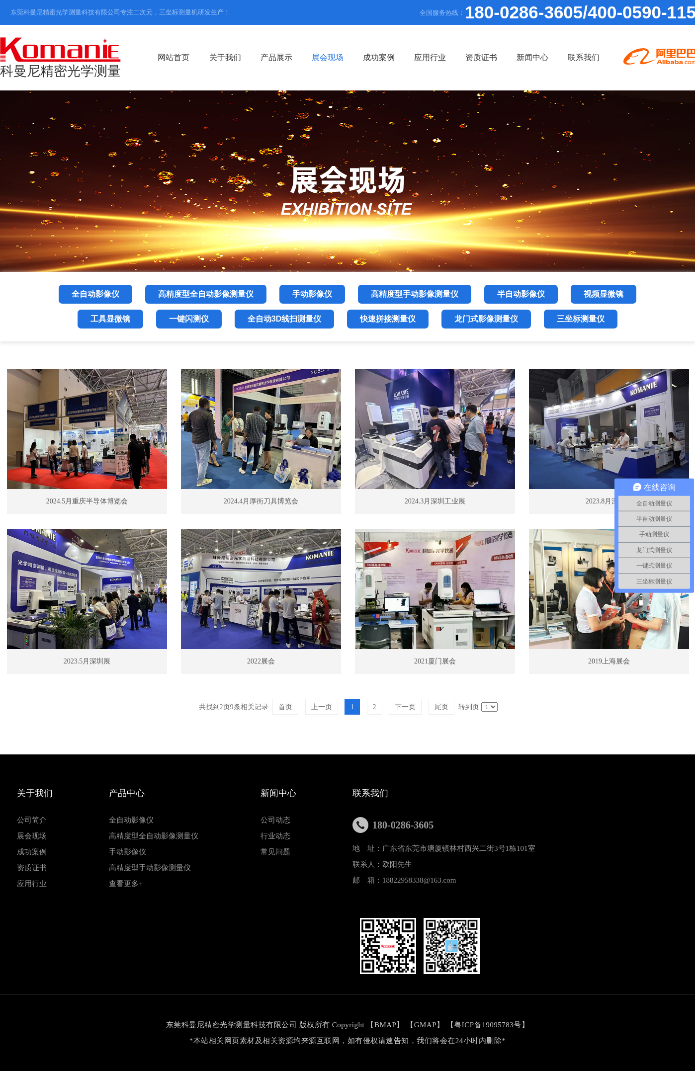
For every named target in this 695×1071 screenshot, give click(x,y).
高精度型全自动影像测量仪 (153, 836)
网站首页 (173, 57)
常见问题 (275, 852)
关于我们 (225, 57)
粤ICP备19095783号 (487, 1025)
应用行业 (430, 57)
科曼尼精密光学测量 (60, 58)
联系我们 (584, 57)
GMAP (425, 1025)
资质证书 (481, 57)
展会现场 (328, 57)
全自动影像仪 (131, 820)
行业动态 (275, 836)
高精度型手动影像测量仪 (150, 868)
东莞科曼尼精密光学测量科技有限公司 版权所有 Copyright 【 (270, 1025)
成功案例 (379, 57)
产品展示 (276, 57)
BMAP (385, 1025)
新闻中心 (532, 57)
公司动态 (275, 820)
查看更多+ (126, 884)
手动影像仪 (127, 852)
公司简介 (32, 820)
